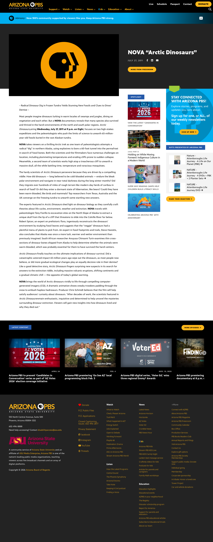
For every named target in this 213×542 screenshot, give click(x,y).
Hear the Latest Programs (117, 469)
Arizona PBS (46, 453)
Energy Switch (112, 425)
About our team (145, 526)
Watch (109, 404)
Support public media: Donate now (184, 463)
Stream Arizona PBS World (117, 456)
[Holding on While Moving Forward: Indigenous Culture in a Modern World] (144, 131)
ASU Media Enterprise (29, 453)
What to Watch (112, 409)
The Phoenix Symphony (116, 477)
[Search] (209, 9)
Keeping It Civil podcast (115, 488)
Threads (83, 451)
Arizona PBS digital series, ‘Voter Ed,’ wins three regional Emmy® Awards (145, 377)
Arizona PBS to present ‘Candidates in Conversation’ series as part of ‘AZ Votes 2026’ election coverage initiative (32, 378)
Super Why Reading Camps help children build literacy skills (143, 187)
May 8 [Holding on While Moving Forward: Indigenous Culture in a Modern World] (133, 152)
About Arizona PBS (179, 413)
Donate (83, 405)
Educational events (147, 493)
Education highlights (147, 489)
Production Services (180, 433)
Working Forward (113, 436)
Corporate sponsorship (181, 475)
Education (144, 484)
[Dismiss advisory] (201, 18)
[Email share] (158, 60)
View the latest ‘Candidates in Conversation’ (143, 124)
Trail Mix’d (110, 417)
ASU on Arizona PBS (114, 452)
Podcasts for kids (146, 466)
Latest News (144, 409)
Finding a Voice (112, 492)
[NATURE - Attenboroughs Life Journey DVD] (177, 182)
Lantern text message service (151, 458)
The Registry (144, 500)
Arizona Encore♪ (113, 481)
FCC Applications (86, 416)
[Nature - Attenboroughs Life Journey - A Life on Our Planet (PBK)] (177, 155)
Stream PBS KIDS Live (147, 450)
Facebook (84, 434)
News (142, 404)
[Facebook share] (149, 60)
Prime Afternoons (113, 448)
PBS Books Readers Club (181, 436)
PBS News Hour (145, 433)
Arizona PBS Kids (146, 446)
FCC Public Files (86, 410)
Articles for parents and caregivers (148, 470)
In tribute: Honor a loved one (184, 479)
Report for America (147, 508)
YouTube (84, 445)
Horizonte (143, 417)
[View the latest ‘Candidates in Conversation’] (144, 103)
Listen (109, 464)
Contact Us (176, 448)
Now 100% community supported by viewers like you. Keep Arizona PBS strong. (70, 18)
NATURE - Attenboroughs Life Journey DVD (197, 187)
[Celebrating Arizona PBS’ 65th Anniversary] (144, 195)
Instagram (84, 440)
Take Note (110, 484)
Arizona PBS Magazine (181, 417)
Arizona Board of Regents (38, 470)
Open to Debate (113, 433)
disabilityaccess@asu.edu (50, 430)
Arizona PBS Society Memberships (180, 457)
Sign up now (189, 132)
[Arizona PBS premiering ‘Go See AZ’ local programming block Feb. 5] (90, 340)
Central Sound (112, 473)
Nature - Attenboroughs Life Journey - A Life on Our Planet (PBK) (199, 160)
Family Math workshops (149, 475)
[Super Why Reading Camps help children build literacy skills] (144, 166)
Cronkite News (145, 429)
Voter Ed (142, 425)
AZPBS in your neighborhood (151, 497)
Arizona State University (43, 450)
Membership (177, 472)
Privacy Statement (87, 429)
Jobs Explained (112, 429)
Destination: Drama (114, 444)
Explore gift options (180, 452)
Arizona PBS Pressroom (181, 421)
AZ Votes (142, 421)
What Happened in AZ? (116, 421)
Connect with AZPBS (180, 409)
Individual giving (178, 468)
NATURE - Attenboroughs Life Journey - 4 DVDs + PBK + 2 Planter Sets (199, 174)
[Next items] (204, 353)
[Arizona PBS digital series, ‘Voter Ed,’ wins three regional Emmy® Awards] (146, 340)
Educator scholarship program (151, 504)
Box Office (176, 429)
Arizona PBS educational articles (152, 518)
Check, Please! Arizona (115, 413)
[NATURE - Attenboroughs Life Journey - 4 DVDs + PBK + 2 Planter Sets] (177, 169)
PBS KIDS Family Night (148, 454)
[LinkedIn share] (153, 60)
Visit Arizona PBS (178, 444)
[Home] (26, 5)
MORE (192, 328)
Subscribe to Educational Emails (152, 522)
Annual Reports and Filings (182, 440)
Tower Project (177, 483)
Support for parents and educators (149, 513)
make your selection (180, 199)
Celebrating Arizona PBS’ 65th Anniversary (143, 216)
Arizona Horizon (146, 413)
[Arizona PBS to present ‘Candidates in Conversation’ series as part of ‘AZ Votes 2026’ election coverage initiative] (34, 340)
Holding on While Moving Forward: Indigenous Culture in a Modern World (144, 157)
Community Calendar (180, 425)
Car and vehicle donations (182, 487)
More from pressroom (142, 69)
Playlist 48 (110, 440)
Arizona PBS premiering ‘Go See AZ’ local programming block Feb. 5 (88, 377)
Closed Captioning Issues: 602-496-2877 (88, 422)
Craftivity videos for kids (149, 462)
